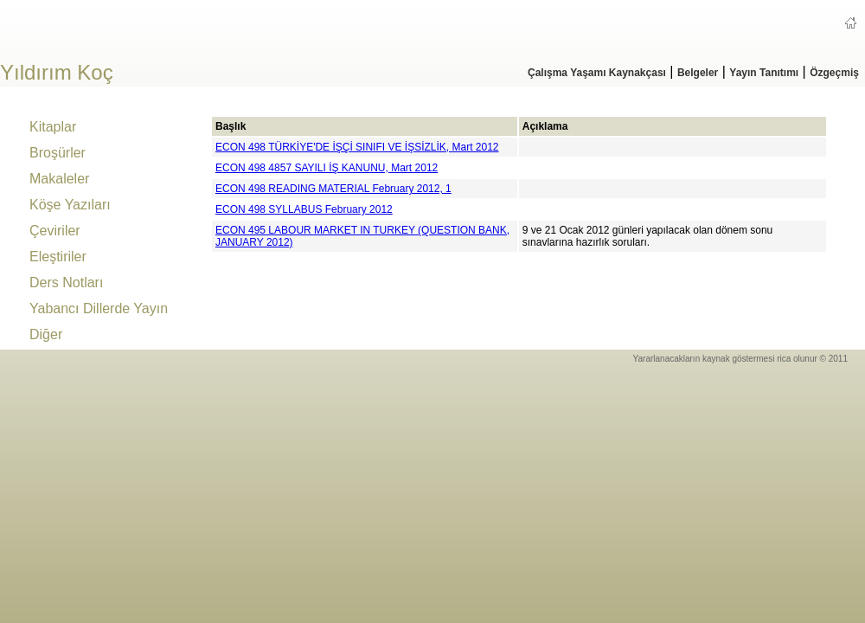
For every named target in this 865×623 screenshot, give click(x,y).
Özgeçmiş (834, 73)
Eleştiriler (57, 256)
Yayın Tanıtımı (763, 73)
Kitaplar (52, 126)
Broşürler (57, 152)
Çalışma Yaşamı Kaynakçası (597, 73)
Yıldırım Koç (56, 72)
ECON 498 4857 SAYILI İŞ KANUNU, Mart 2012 (326, 168)
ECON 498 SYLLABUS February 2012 (304, 209)
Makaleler (59, 178)
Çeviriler (54, 230)
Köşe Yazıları (70, 204)
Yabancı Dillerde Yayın (98, 308)
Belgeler (697, 73)
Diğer (45, 334)
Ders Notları (66, 282)
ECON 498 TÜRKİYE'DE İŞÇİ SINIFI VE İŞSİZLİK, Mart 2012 (357, 147)
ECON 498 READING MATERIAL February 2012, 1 (333, 189)
